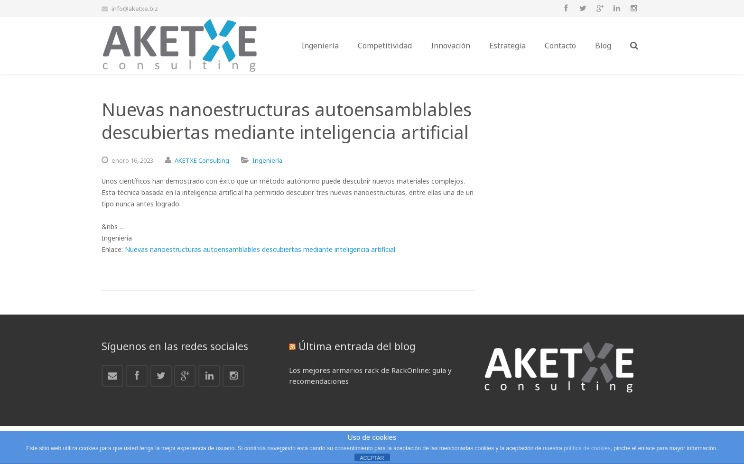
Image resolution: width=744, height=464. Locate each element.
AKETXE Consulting (202, 160)
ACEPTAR (372, 458)
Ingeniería (267, 160)
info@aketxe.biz (135, 8)
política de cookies (587, 448)
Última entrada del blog (357, 346)
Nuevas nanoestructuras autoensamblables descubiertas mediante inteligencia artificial (260, 249)
